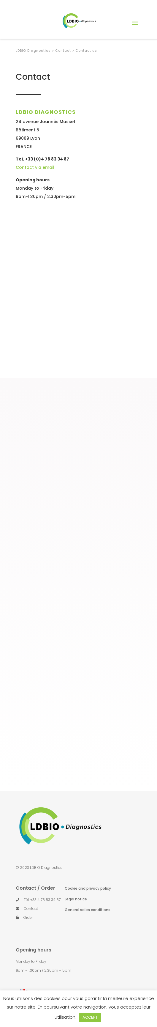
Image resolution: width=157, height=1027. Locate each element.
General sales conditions (87, 909)
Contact (31, 908)
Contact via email (35, 167)
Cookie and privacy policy (88, 888)
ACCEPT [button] (90, 1017)
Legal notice (76, 899)
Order (28, 917)
